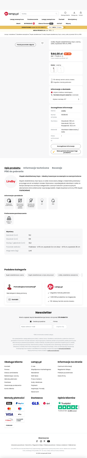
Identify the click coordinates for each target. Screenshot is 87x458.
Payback (34, 385)
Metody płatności (10, 379)
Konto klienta (9, 389)
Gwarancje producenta (12, 385)
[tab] (12, 160)
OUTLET (59, 16)
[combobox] (40, 6)
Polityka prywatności (65, 373)
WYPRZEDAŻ (29, 16)
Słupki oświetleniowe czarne (15, 267)
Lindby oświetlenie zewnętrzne (68, 267)
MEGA (55, 19)
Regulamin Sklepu (64, 369)
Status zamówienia (11, 373)
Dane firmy (62, 376)
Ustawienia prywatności (18, 445)
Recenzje (57, 160)
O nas (33, 366)
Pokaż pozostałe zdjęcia (25, 37)
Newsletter (35, 373)
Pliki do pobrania (13, 163)
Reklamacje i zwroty (11, 376)
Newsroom (35, 392)
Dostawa (7, 382)
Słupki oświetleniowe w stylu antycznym (41, 267)
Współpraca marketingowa (41, 369)
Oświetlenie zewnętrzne (22, 26)
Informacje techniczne (36, 160)
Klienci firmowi (46, 16)
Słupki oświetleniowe (35, 26)
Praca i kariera (36, 379)
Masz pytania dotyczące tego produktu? (67, 144)
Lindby (63, 103)
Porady (41, 389)
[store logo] (11, 6)
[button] (42, 35)
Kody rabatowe (36, 382)
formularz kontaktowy (65, 348)
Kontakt (7, 366)
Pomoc (7, 369)
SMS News (34, 376)
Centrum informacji (65, 366)
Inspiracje (34, 389)
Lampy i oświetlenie (9, 26)
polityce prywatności (53, 350)
